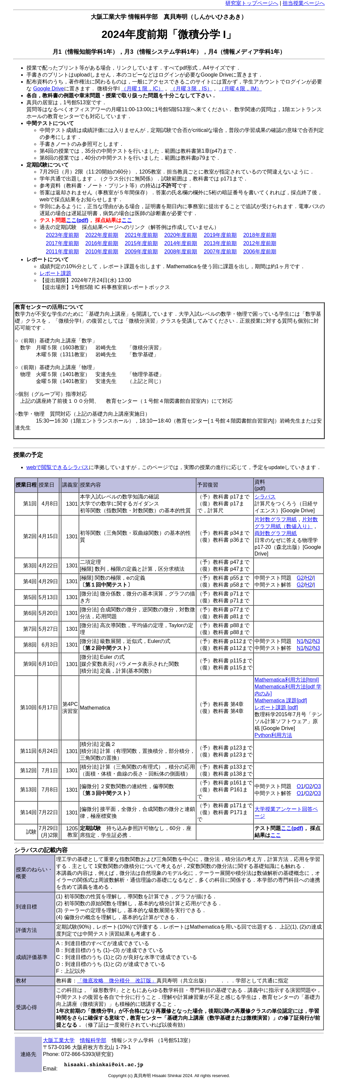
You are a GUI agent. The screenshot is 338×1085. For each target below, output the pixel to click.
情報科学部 (93, 1040)
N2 (308, 641)
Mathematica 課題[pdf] (280, 700)
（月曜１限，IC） (142, 88)
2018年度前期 (259, 235)
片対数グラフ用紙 (275, 519)
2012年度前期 (259, 243)
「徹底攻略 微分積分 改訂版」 (116, 980)
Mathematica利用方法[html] (286, 680)
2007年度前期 (220, 251)
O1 (300, 786)
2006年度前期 (259, 251)
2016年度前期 (101, 243)
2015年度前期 (141, 243)
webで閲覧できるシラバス (57, 467)
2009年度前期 (141, 251)
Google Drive (48, 88)
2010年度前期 (101, 251)
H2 (308, 578)
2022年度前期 (101, 235)
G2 (300, 578)
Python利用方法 (273, 735)
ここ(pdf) (77, 220)
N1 (300, 641)
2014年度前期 (180, 243)
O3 (317, 786)
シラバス (265, 496)
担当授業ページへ (304, 3)
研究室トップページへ (251, 3)
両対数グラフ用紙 (275, 533)
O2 (308, 786)
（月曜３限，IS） (191, 88)
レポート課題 (55, 273)
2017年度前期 (62, 243)
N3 (316, 641)
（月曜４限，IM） (240, 88)
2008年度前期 (180, 251)
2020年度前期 (180, 235)
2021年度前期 (141, 235)
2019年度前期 (220, 235)
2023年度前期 (62, 235)
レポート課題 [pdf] (276, 707)
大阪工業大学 (59, 1040)
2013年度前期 (220, 243)
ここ (126, 220)
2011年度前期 (62, 251)
